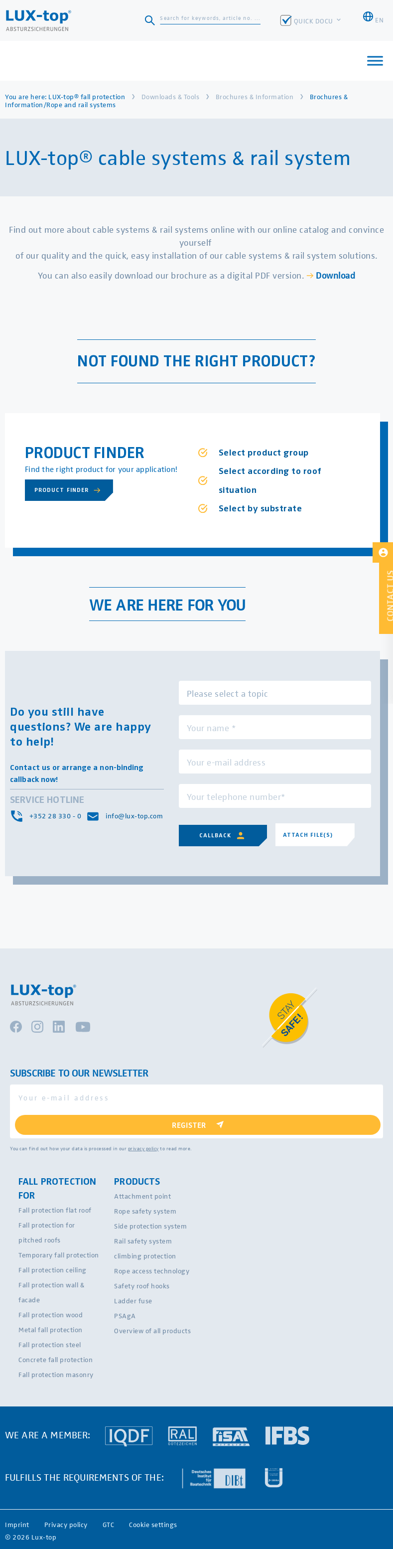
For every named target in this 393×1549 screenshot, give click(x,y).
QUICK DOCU (314, 20)
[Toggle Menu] (375, 60)
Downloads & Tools (170, 96)
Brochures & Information (255, 96)
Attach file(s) (308, 834)
